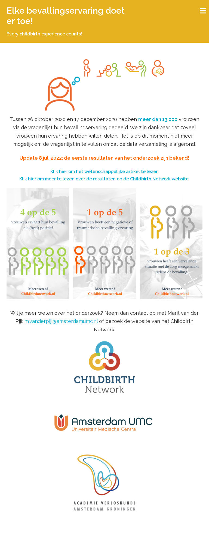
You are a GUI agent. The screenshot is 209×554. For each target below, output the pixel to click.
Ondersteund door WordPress (36, 545)
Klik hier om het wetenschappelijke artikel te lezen (104, 171)
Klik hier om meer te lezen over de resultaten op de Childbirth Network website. (104, 178)
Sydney (93, 545)
